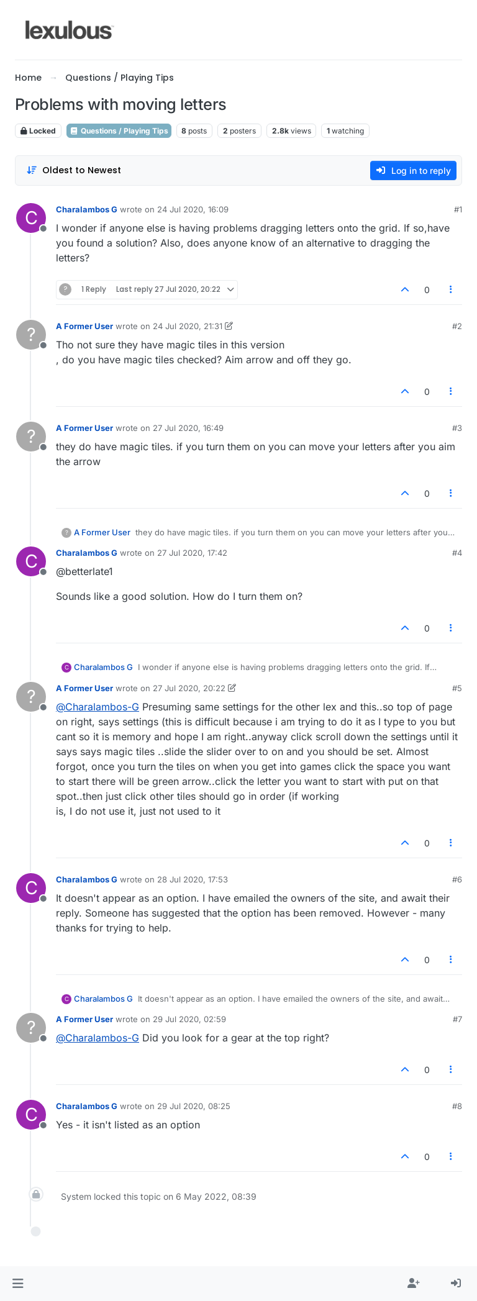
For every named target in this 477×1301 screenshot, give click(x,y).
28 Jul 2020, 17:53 (192, 879)
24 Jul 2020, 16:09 (193, 209)
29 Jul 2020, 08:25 (193, 1106)
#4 (457, 553)
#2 (457, 326)
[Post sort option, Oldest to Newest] (73, 170)
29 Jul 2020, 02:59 (189, 1019)
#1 (458, 209)
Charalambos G (86, 209)
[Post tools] (451, 289)
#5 (457, 688)
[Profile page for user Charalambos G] (31, 218)
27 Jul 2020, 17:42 (192, 553)
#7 (457, 1019)
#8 (457, 1106)
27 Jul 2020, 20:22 (189, 688)
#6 (457, 879)
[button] (17, 1283)
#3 (457, 428)
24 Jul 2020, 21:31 (187, 326)
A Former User (84, 326)
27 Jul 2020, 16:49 (188, 428)
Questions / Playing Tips (119, 130)
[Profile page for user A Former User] (31, 335)
